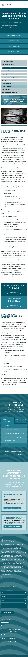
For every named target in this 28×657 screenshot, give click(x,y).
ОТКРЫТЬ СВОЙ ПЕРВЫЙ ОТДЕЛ (12, 508)
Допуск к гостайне (6, 70)
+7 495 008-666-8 (13, 634)
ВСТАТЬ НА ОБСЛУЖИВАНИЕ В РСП (13, 526)
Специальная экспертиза (7, 83)
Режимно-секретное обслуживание (10, 77)
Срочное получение (6, 86)
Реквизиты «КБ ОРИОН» (8, 641)
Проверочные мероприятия (9, 25)
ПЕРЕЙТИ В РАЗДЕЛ (14, 292)
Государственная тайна (15, 22)
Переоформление (6, 89)
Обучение (4, 80)
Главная (3, 22)
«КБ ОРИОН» (19, 656)
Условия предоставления (7, 61)
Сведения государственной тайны (9, 92)
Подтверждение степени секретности (10, 74)
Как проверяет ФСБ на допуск (8, 67)
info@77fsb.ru (12, 638)
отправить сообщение (7, 612)
